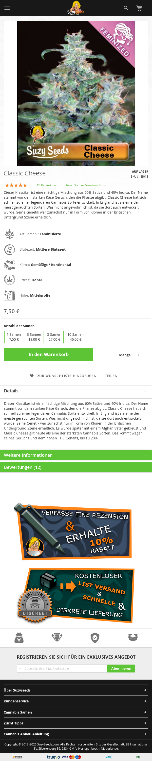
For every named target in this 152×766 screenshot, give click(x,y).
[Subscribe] (121, 668)
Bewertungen (22, 467)
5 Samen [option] (54, 337)
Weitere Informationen (28, 455)
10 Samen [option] (75, 337)
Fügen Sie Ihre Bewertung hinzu (86, 185)
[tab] (76, 391)
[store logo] (76, 8)
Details (11, 391)
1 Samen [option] (14, 337)
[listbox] (76, 337)
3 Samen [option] (34, 337)
